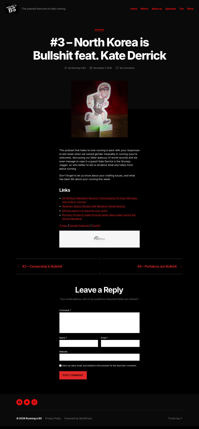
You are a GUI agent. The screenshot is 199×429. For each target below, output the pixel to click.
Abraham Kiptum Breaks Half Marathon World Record (93, 209)
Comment (65, 313)
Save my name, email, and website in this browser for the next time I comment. (99, 368)
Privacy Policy (53, 421)
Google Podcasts (80, 228)
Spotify (96, 228)
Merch (144, 10)
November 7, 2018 (102, 70)
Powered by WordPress (78, 421)
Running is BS (78, 70)
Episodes (170, 10)
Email (104, 340)
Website (63, 354)
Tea (181, 10)
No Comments (127, 70)
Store (190, 10)
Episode (99, 32)
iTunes (63, 228)
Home (133, 10)
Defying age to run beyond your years (84, 213)
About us (157, 10)
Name (63, 340)
